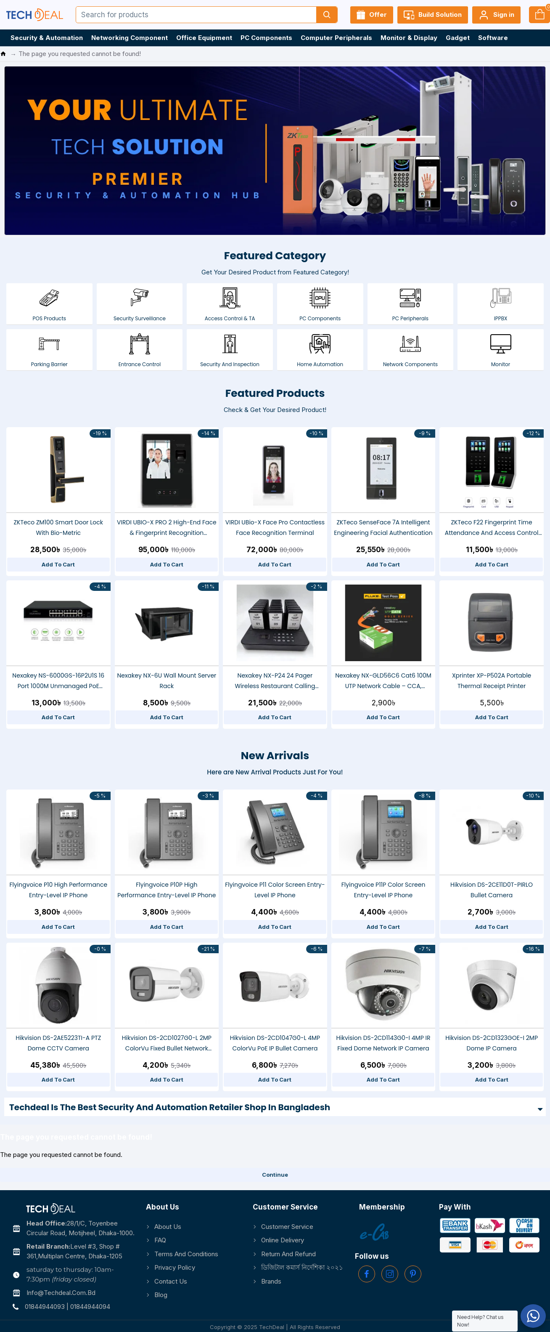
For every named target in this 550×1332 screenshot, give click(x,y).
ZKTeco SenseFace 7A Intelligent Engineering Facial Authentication (383, 527)
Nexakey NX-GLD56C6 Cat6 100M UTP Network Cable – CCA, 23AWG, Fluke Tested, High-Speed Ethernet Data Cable (383, 681)
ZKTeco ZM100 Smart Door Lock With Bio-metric (58, 527)
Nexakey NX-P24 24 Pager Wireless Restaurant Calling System (275, 681)
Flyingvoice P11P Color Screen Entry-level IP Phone (383, 889)
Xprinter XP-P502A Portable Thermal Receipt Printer (491, 680)
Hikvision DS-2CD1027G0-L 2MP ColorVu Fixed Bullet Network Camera (167, 1044)
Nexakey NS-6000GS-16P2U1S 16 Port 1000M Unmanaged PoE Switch (58, 681)
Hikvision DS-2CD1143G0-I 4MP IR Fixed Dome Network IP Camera (383, 1043)
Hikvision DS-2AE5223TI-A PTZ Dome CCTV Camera (58, 1043)
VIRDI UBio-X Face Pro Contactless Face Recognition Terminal (275, 527)
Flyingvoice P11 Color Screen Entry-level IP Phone (275, 889)
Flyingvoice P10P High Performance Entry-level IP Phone (166, 889)
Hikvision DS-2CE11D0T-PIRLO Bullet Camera (491, 889)
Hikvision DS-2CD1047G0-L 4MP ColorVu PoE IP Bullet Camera (275, 1043)
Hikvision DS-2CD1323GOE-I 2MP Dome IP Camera (491, 1043)
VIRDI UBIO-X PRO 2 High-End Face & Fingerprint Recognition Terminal (167, 528)
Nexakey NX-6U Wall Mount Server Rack (166, 680)
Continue (275, 1174)
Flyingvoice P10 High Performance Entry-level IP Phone (58, 889)
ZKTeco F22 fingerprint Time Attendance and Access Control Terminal (492, 528)
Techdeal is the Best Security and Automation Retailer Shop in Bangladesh (169, 1107)
